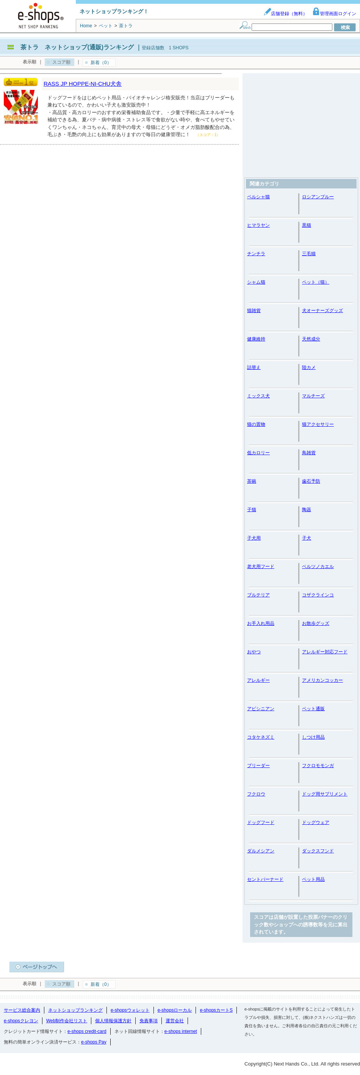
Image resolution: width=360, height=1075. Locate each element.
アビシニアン (260, 708)
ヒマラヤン (258, 225)
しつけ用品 (313, 737)
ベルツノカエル (318, 566)
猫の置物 (256, 424)
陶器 (306, 509)
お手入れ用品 (260, 623)
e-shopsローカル (175, 1010)
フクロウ (256, 794)
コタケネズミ (260, 737)
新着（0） (101, 62)
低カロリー (258, 452)
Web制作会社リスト (66, 1020)
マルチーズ (313, 396)
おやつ (254, 651)
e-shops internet (180, 1031)
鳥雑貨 (309, 452)
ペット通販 (313, 708)
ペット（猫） (315, 282)
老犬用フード (260, 566)
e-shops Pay (93, 1042)
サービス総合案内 (22, 1010)
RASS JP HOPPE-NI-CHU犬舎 (83, 83)
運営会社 (175, 1020)
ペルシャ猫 (258, 196)
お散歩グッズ (315, 623)
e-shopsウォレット (130, 1010)
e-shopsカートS (216, 1010)
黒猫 (306, 225)
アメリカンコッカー (322, 680)
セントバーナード (265, 879)
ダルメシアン (260, 851)
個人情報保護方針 (113, 1020)
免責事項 (148, 1020)
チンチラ (256, 253)
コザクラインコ (318, 595)
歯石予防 (311, 481)
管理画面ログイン (334, 13)
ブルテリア (258, 595)
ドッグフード (260, 822)
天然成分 (311, 339)
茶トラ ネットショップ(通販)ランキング (77, 47)
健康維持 (256, 339)
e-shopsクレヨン (21, 1020)
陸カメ (309, 367)
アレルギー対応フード (324, 651)
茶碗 (251, 481)
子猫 (251, 509)
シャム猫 (256, 282)
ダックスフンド (318, 851)
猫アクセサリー (318, 424)
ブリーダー (258, 765)
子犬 (306, 538)
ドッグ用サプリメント (324, 794)
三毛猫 (309, 253)
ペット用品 (313, 879)
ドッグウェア (315, 822)
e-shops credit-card (86, 1031)
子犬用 (254, 538)
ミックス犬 (258, 396)
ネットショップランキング (75, 1010)
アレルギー (258, 680)
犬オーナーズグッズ (322, 310)
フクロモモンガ (318, 765)
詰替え (254, 367)
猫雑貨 (254, 310)
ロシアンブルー (318, 196)
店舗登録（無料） (285, 13)
